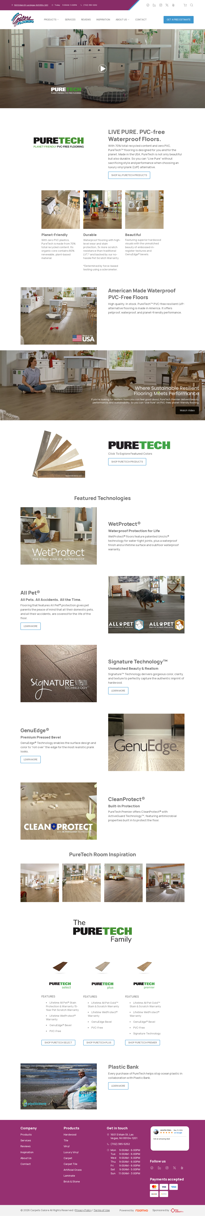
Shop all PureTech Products (129, 175)
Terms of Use (102, 1210)
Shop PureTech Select (58, 1042)
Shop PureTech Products (127, 461)
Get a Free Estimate (178, 19)
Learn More (31, 626)
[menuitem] (51, 19)
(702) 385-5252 (90, 5)
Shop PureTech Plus (98, 1042)
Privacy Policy (83, 1210)
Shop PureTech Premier (142, 1042)
